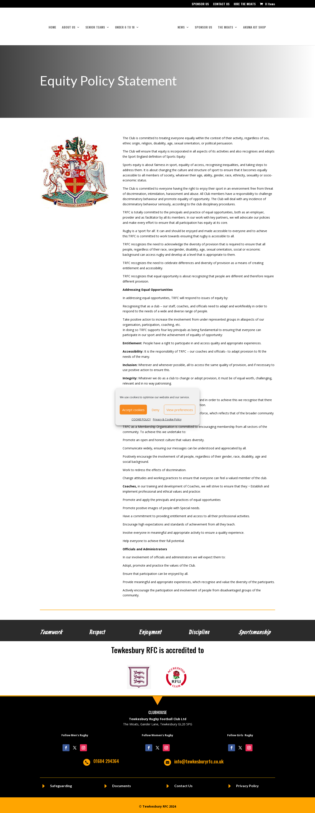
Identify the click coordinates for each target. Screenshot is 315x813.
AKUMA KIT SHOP (253, 26)
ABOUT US (70, 26)
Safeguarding (61, 784)
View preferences (179, 409)
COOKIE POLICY (141, 419)
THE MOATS (224, 26)
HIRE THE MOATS (245, 4)
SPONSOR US (200, 4)
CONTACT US (221, 4)
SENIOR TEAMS (97, 26)
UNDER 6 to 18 (126, 26)
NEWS (179, 26)
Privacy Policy (247, 784)
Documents (121, 784)
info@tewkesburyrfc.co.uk (199, 759)
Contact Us (183, 784)
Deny (155, 409)
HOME (54, 26)
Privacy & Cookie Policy (167, 419)
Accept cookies (133, 409)
